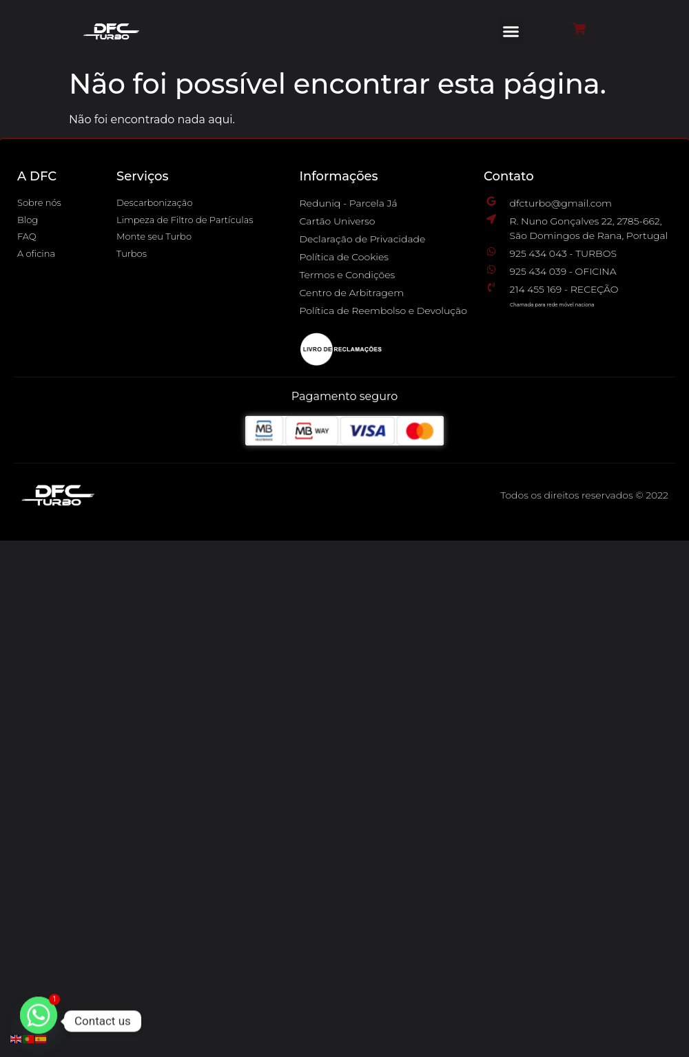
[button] (511, 31)
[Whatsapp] (38, 1021)
